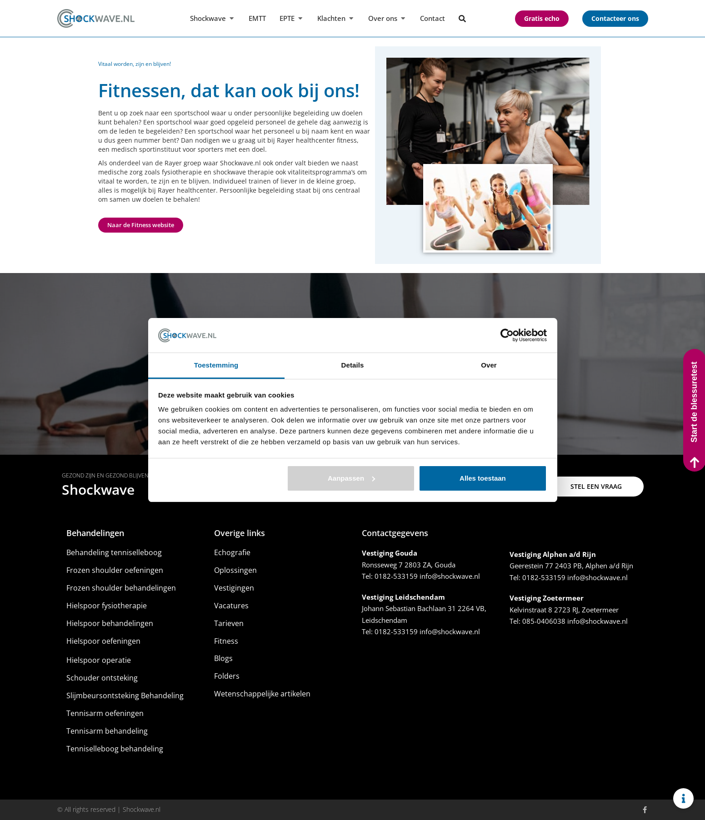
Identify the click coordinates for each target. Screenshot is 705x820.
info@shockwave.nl (450, 576)
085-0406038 (543, 621)
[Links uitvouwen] (683, 798)
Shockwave (98, 489)
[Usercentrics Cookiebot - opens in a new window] (507, 335)
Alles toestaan (483, 478)
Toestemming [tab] (216, 365)
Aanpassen (351, 478)
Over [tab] (489, 365)
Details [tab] (352, 365)
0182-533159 (396, 576)
